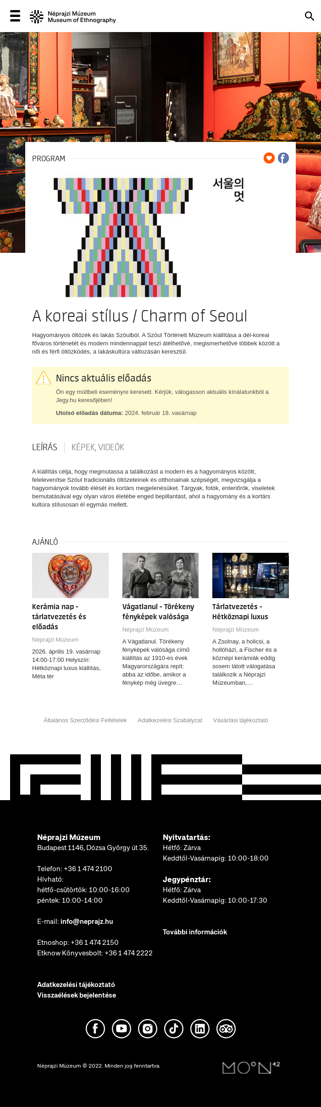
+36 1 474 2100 (88, 868)
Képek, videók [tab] (98, 447)
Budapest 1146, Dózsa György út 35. (93, 847)
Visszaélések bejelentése (76, 995)
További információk (195, 932)
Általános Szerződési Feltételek (85, 720)
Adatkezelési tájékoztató (76, 984)
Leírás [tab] (44, 447)
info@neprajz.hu (87, 921)
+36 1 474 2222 (129, 953)
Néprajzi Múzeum (55, 639)
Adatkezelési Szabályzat (170, 720)
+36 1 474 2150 (95, 942)
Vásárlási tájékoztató (240, 720)
